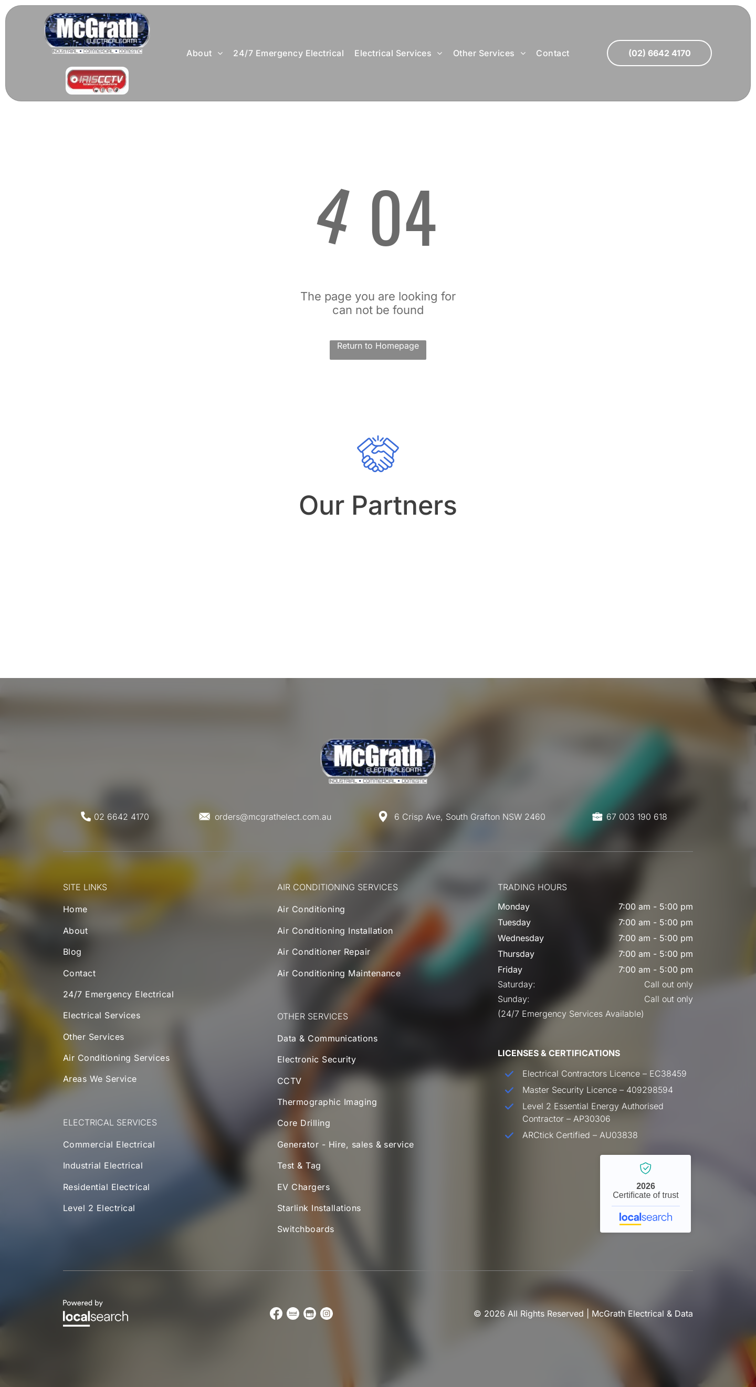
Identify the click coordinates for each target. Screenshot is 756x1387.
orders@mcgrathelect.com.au (273, 816)
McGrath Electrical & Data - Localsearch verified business (645, 1194)
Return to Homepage (378, 345)
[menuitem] (204, 53)
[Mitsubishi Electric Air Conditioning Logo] (221, 576)
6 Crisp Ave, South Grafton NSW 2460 (469, 816)
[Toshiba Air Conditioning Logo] (534, 576)
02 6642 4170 (121, 816)
